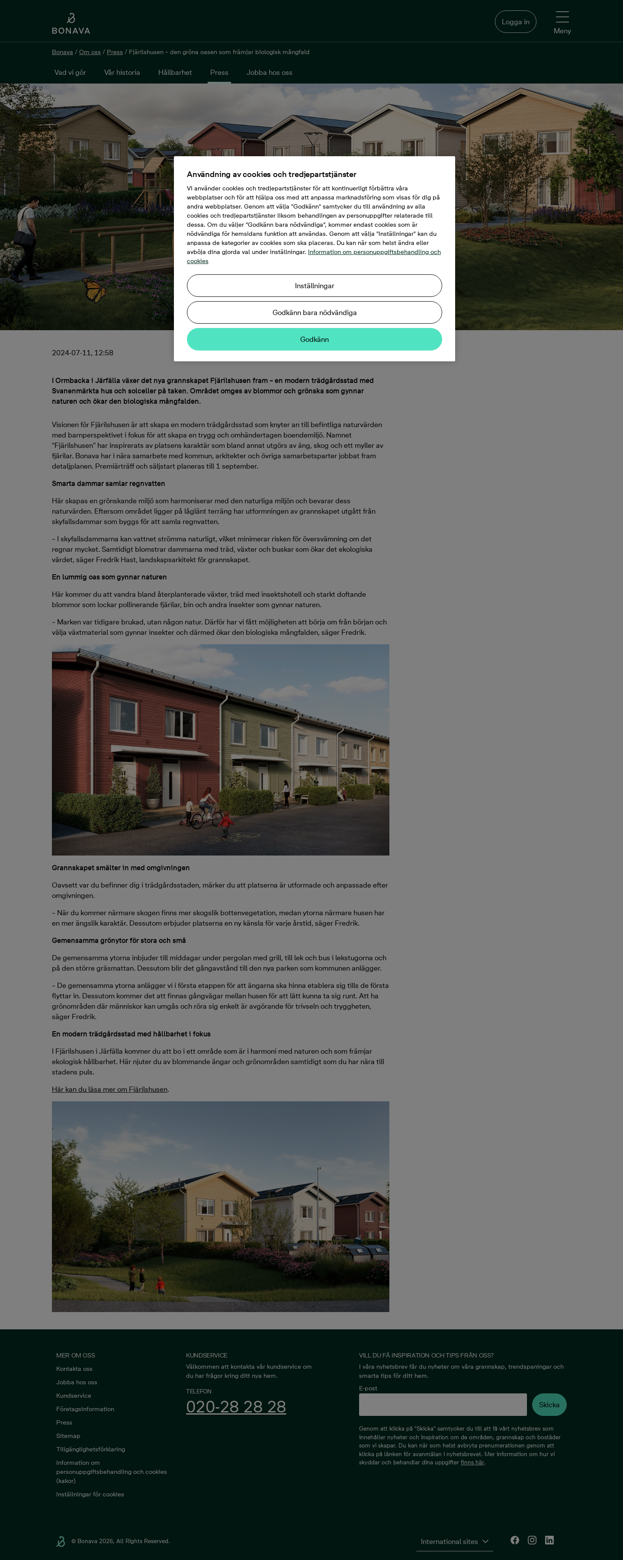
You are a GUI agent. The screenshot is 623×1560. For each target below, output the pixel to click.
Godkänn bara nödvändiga (315, 312)
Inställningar (314, 285)
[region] (314, 258)
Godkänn (314, 339)
